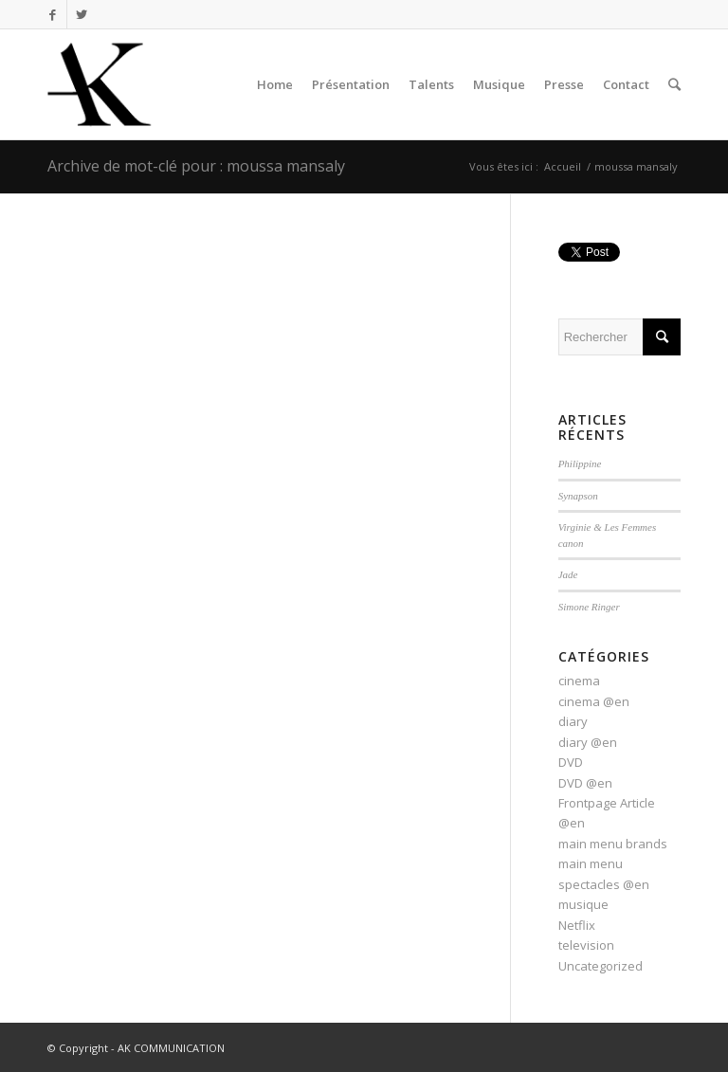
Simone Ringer (589, 606)
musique (583, 904)
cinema (579, 680)
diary (573, 721)
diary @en (587, 742)
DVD (570, 762)
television (586, 945)
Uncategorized (600, 965)
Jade (568, 574)
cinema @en (593, 701)
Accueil (562, 166)
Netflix (576, 925)
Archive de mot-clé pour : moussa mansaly (196, 165)
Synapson (578, 495)
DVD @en (585, 782)
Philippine (580, 463)
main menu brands (612, 843)
